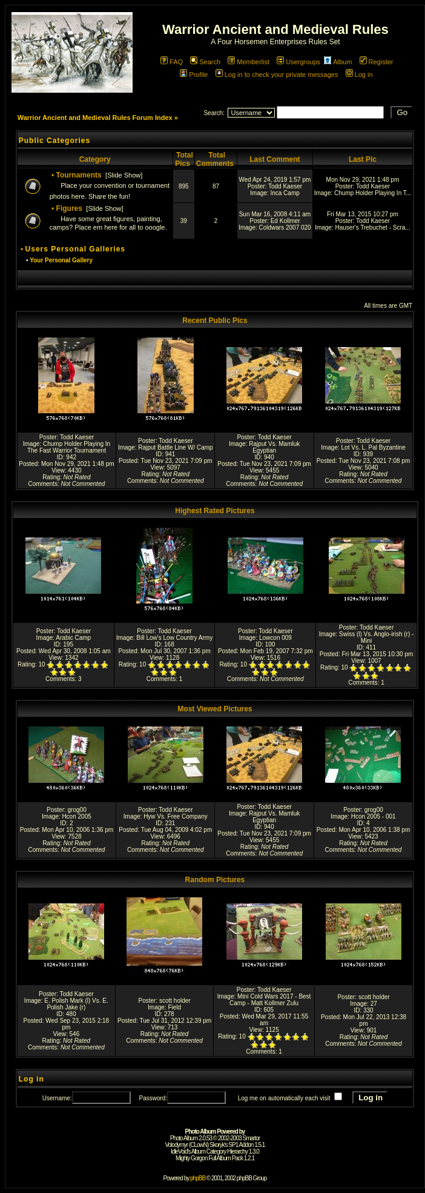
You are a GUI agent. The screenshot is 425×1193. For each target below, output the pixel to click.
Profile (194, 74)
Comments (43, 483)
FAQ (171, 61)
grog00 (77, 809)
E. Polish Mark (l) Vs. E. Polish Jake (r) (76, 1004)
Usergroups (298, 61)
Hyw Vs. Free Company (175, 816)
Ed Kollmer (285, 221)
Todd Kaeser (285, 186)
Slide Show (123, 175)
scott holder (175, 1000)
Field (174, 1007)
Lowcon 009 (275, 637)
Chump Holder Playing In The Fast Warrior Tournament (68, 447)
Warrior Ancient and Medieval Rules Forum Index (95, 117)
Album (338, 61)
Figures (69, 208)
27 (374, 1003)
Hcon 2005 (76, 816)
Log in (359, 74)
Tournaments (79, 175)
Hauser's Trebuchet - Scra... (372, 227)
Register (377, 61)
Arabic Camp (73, 637)
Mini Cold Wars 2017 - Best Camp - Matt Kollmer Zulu (270, 999)
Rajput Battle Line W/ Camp (175, 447)
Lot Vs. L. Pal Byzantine (373, 447)
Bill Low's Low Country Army (174, 637)
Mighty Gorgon (192, 1158)
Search (205, 61)
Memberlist (248, 61)
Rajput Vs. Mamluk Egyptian (274, 447)
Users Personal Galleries (75, 249)
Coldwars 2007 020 (285, 227)
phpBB (197, 1178)
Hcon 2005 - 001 (373, 816)
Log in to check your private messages (277, 74)
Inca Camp (284, 193)
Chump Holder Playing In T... (372, 193)
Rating (51, 477)
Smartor (251, 1138)
